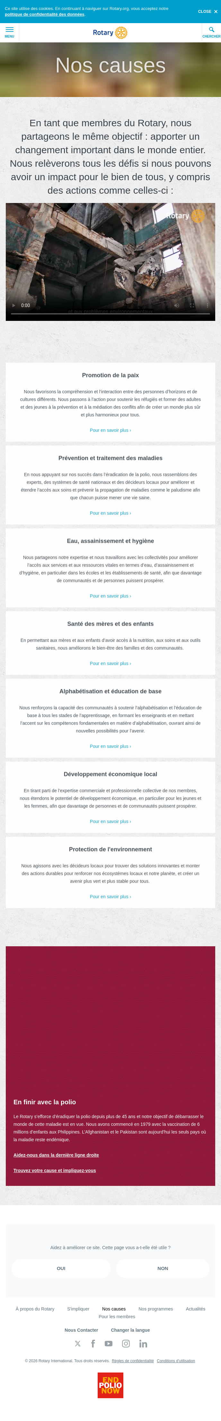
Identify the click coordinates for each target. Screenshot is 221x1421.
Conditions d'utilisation (176, 1361)
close (204, 11)
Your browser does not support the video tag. (110, 262)
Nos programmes (155, 1308)
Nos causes (114, 1308)
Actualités (196, 1308)
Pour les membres (117, 1316)
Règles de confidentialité (133, 1361)
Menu (9, 32)
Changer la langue (130, 1330)
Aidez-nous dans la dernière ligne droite (56, 1155)
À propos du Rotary (35, 1308)
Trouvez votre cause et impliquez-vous (54, 1170)
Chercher (211, 32)
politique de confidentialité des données (44, 14)
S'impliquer (78, 1308)
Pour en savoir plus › (110, 435)
